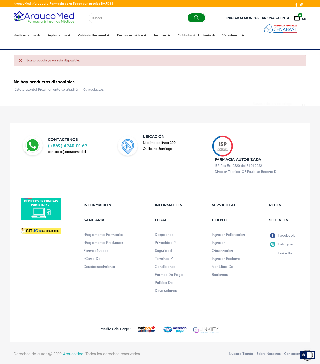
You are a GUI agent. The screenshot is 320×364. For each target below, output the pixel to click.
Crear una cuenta (272, 18)
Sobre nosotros (269, 353)
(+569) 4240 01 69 (67, 145)
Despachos (164, 234)
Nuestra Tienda (241, 353)
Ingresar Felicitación (228, 234)
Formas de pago (169, 274)
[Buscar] (273, 100)
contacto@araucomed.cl (67, 151)
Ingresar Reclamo (226, 258)
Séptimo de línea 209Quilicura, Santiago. (159, 145)
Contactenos (294, 353)
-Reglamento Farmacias (104, 234)
